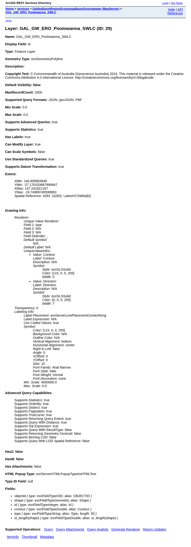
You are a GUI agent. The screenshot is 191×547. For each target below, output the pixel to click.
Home (10, 8)
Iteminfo (13, 537)
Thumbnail (29, 537)
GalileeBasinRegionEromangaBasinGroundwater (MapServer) (75, 8)
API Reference (175, 11)
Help (171, 9)
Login (165, 3)
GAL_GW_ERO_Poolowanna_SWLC (31, 12)
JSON (9, 20)
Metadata (47, 537)
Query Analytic (98, 529)
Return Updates (154, 529)
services (23, 8)
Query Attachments (70, 529)
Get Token (177, 3)
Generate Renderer (125, 529)
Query (48, 529)
